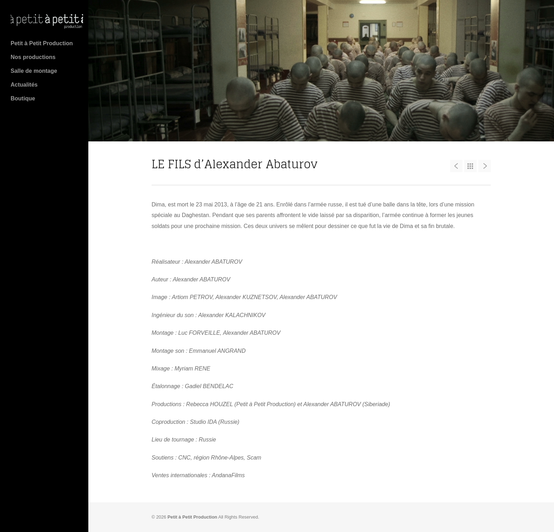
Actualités (24, 85)
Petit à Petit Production (42, 43)
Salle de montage (34, 71)
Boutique (23, 98)
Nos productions (33, 57)
